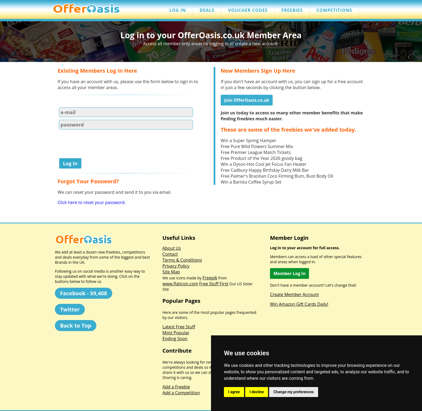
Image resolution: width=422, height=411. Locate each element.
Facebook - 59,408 (83, 293)
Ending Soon (175, 339)
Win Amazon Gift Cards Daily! (299, 304)
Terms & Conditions (182, 260)
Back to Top (75, 325)
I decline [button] (256, 392)
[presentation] (98, 144)
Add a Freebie (176, 387)
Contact (170, 254)
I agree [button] (234, 392)
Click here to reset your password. (92, 202)
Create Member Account (294, 294)
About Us (172, 248)
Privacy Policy (176, 266)
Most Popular (176, 333)
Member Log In (289, 273)
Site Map (171, 272)
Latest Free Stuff (179, 327)
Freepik (209, 278)
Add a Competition (181, 393)
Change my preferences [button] (293, 392)
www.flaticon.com (180, 284)
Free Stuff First (213, 284)
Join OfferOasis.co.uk (246, 100)
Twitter (70, 309)
